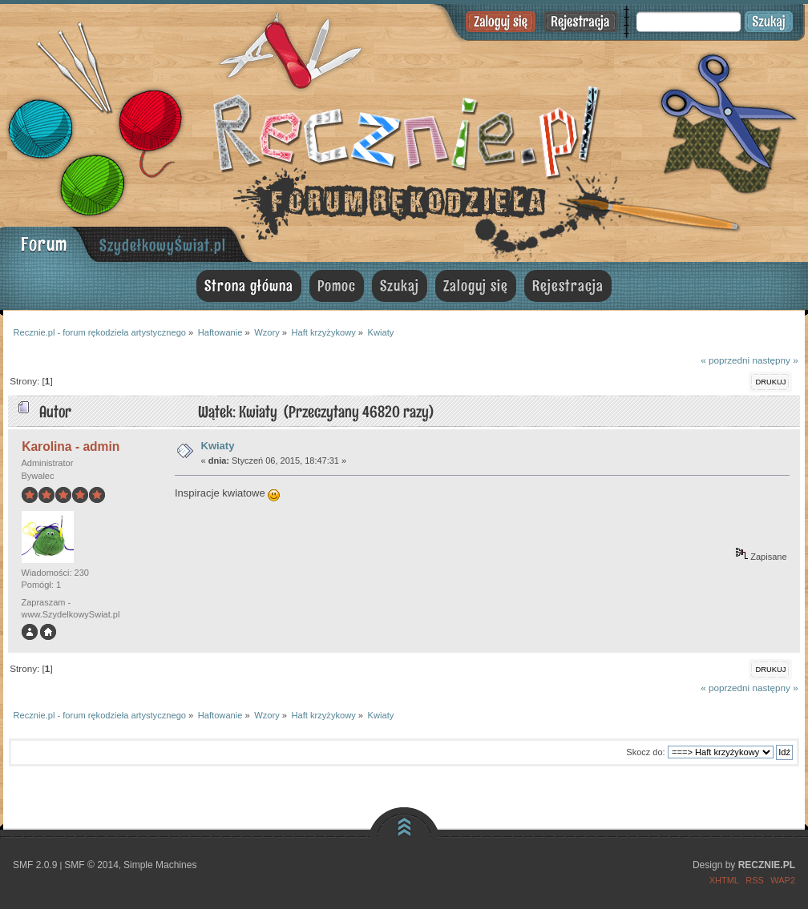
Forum (44, 243)
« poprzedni (725, 360)
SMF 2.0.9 (35, 865)
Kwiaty (218, 446)
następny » (775, 360)
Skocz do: (645, 752)
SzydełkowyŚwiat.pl (162, 245)
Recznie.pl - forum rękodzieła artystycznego (404, 130)
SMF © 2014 (91, 865)
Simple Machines (159, 865)
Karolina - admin (70, 446)
